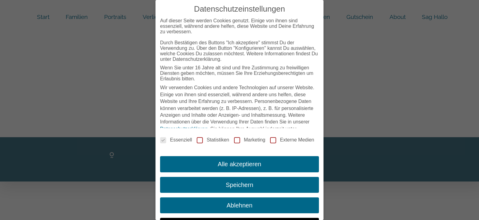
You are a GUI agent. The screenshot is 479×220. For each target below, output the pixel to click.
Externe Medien (292, 138)
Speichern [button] (239, 183)
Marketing (249, 138)
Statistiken (213, 138)
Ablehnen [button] (240, 203)
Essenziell (176, 138)
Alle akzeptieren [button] (239, 162)
